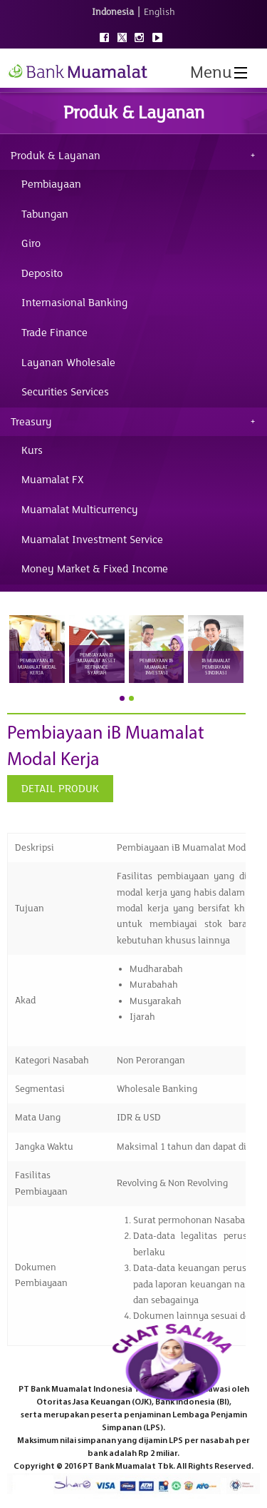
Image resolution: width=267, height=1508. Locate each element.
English (159, 12)
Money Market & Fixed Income (94, 568)
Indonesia (113, 12)
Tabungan (44, 214)
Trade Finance (54, 332)
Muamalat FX (52, 479)
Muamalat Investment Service (92, 539)
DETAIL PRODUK (60, 788)
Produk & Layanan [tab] (55, 155)
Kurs (32, 450)
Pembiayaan (51, 184)
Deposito (42, 273)
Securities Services (65, 391)
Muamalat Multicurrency (79, 509)
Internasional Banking (74, 302)
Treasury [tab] (31, 421)
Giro (31, 243)
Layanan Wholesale (68, 362)
